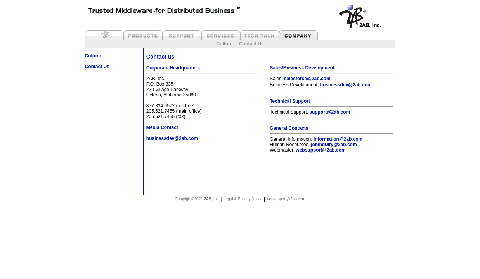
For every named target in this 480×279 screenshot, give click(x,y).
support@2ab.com (329, 112)
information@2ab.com (338, 139)
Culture (224, 43)
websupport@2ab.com (320, 150)
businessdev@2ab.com (172, 138)
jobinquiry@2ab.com (334, 144)
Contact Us (251, 43)
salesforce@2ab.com (307, 78)
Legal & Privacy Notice (243, 199)
